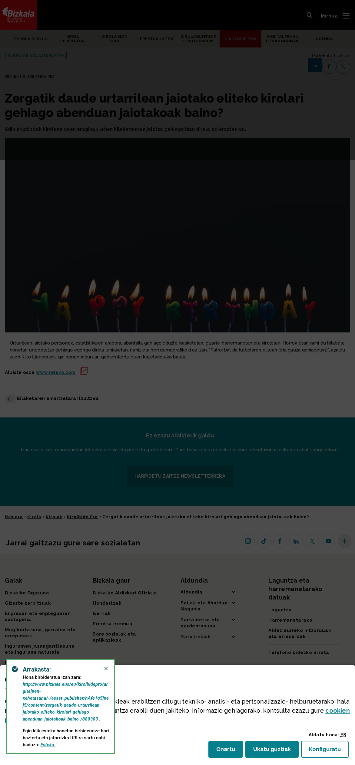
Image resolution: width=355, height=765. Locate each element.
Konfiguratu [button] (329, 751)
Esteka (48, 744)
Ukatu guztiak (273, 751)
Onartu (229, 751)
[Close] (106, 668)
